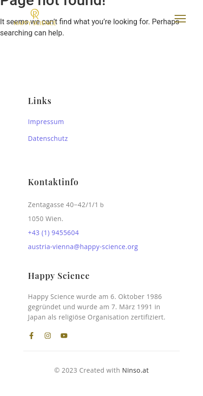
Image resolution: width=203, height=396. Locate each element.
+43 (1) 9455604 (53, 232)
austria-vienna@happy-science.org (83, 246)
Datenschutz (48, 138)
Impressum (46, 121)
